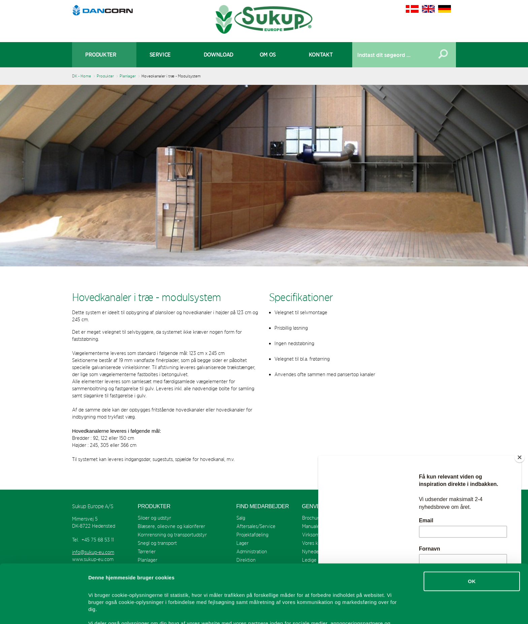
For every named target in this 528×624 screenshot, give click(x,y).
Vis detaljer (350, 611)
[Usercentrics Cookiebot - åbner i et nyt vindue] (43, 611)
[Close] (520, 457)
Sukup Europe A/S (264, 19)
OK (471, 526)
